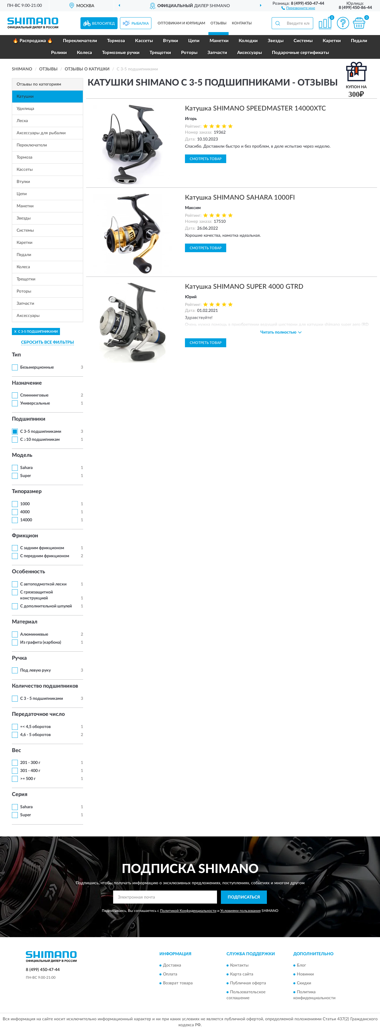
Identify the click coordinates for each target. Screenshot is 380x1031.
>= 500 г (28, 779)
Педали (359, 41)
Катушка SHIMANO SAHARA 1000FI (240, 197)
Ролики (59, 52)
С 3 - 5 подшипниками (41, 699)
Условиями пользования (240, 910)
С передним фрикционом (44, 556)
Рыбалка (140, 23)
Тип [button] (16, 355)
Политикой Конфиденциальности (188, 910)
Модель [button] (22, 455)
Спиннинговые (34, 395)
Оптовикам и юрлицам (181, 23)
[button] (298, 8)
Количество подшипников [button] (45, 686)
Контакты (242, 23)
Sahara (26, 468)
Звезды (276, 41)
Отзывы (218, 23)
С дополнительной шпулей (46, 606)
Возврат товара (178, 983)
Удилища (25, 109)
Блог (301, 966)
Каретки (332, 41)
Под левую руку (35, 670)
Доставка (172, 966)
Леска (22, 121)
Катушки (25, 96)
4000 (25, 512)
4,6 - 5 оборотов (35, 735)
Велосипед (103, 23)
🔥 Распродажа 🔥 (33, 41)
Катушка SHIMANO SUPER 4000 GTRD (244, 286)
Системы (303, 41)
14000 (26, 520)
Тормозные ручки (121, 52)
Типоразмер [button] (27, 491)
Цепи (194, 41)
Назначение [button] (27, 383)
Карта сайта (241, 974)
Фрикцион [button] (25, 536)
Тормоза (116, 41)
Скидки (304, 983)
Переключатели (80, 41)
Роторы (189, 52)
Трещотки (160, 52)
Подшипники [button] (28, 419)
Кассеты (144, 41)
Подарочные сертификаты (300, 52)
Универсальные (35, 403)
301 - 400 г (30, 771)
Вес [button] (16, 750)
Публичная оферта (248, 983)
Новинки (305, 974)
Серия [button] (19, 794)
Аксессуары (249, 52)
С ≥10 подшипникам (40, 440)
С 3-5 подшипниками (40, 432)
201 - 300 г (30, 763)
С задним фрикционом (42, 548)
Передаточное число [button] (38, 714)
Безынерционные (37, 367)
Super (25, 476)
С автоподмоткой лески (43, 584)
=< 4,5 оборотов (35, 727)
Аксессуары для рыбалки (41, 133)
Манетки (219, 41)
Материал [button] (24, 622)
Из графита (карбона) (40, 642)
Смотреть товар (205, 159)
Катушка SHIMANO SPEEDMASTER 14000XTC (255, 108)
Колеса (84, 52)
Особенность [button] (28, 571)
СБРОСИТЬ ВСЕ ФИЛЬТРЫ (47, 342)
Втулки (170, 41)
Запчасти (217, 52)
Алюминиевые (34, 634)
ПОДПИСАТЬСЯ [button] (244, 897)
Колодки (248, 41)
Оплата (170, 974)
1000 (25, 504)
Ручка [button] (19, 658)
